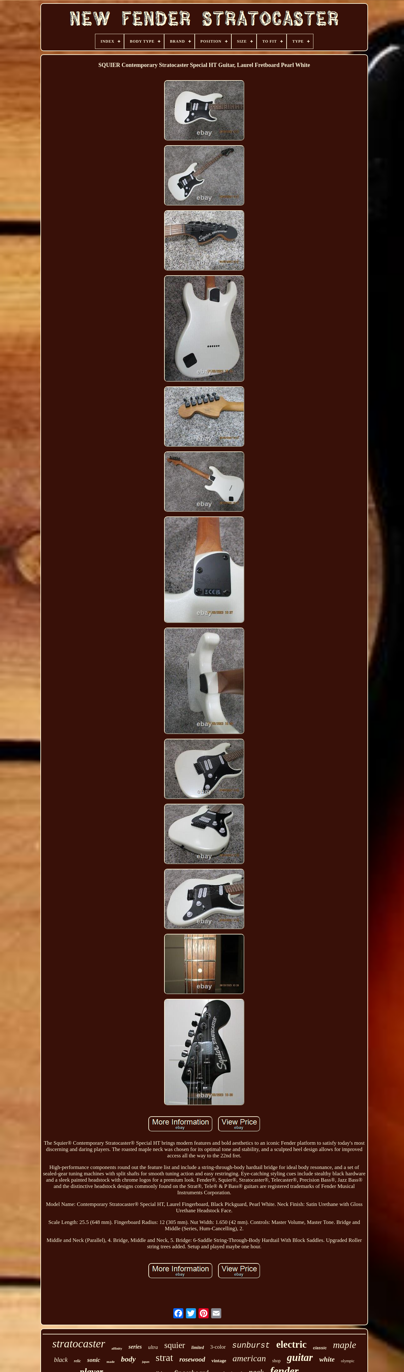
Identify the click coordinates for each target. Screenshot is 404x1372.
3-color (218, 1347)
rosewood (192, 1359)
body (128, 1359)
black (61, 1359)
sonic (93, 1360)
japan (145, 1361)
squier (174, 1345)
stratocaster (78, 1344)
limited (197, 1347)
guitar (300, 1357)
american (249, 1358)
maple (344, 1344)
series (135, 1347)
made (111, 1361)
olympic (347, 1360)
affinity (116, 1348)
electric (291, 1344)
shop (276, 1360)
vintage (218, 1360)
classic (320, 1347)
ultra (153, 1347)
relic (77, 1361)
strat (164, 1357)
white (327, 1359)
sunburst (251, 1345)
